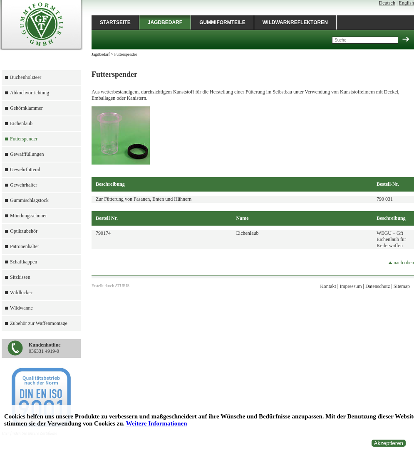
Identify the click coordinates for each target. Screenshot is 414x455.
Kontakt (328, 286)
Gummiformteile (222, 22)
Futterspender (23, 139)
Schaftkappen (23, 262)
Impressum (351, 286)
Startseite (115, 22)
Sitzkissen (20, 277)
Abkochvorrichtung (29, 93)
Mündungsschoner (28, 216)
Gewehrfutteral (25, 169)
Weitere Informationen (156, 423)
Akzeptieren (388, 443)
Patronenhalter (24, 246)
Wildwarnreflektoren (295, 22)
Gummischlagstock (29, 200)
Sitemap (402, 286)
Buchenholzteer (25, 77)
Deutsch (387, 3)
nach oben (401, 263)
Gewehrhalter (23, 185)
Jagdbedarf (165, 22)
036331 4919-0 (45, 348)
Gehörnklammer (26, 108)
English (406, 3)
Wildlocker (21, 292)
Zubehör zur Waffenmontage (38, 323)
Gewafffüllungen (27, 154)
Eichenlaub (21, 123)
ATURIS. (123, 285)
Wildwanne (21, 308)
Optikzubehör (23, 231)
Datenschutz (377, 286)
